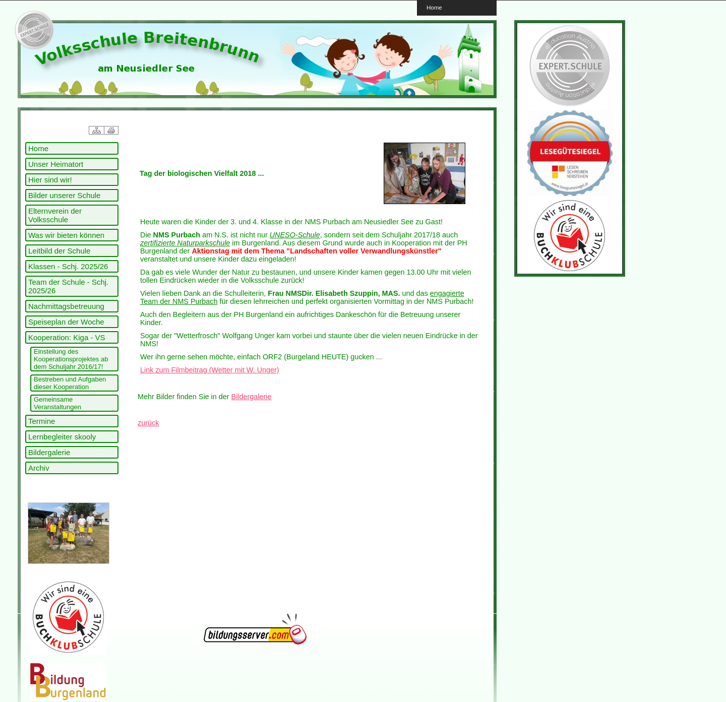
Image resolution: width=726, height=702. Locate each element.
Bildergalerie (49, 452)
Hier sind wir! (50, 179)
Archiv (38, 468)
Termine (41, 421)
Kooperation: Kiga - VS (66, 337)
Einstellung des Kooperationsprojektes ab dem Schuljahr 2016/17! (71, 359)
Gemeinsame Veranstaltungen (57, 403)
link (33, 30)
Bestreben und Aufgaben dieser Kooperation (70, 383)
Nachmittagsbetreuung (66, 306)
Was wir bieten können (66, 235)
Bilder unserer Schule (64, 195)
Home (434, 7)
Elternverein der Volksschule (55, 215)
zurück (148, 423)
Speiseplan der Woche (66, 321)
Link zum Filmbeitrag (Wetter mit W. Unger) (209, 370)
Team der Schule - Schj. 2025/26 (68, 286)
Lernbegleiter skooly (62, 436)
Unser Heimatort (55, 164)
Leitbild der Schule (59, 250)
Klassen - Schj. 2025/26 (68, 266)
